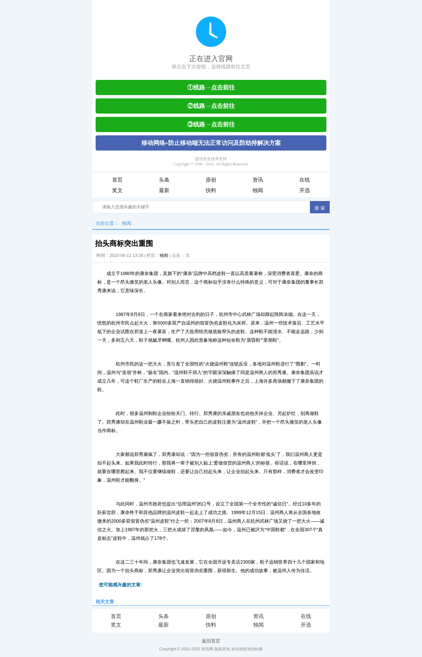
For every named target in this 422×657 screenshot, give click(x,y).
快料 (211, 190)
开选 (304, 190)
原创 (211, 180)
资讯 (258, 180)
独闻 (258, 190)
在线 (304, 180)
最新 (164, 190)
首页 (117, 180)
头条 (164, 180)
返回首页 (211, 640)
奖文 (117, 190)
